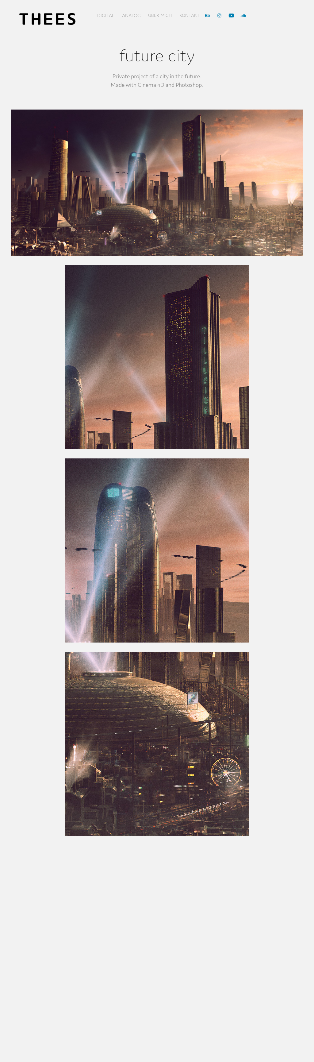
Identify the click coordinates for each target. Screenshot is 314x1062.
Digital (105, 15)
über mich (160, 15)
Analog (131, 15)
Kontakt (189, 15)
